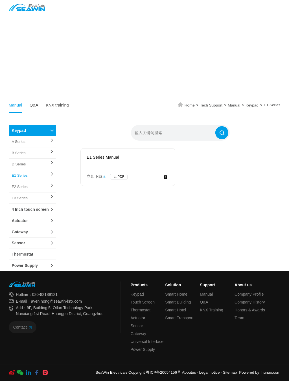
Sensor (18, 243)
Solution (131, 7)
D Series (19, 164)
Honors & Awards (250, 310)
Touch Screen (142, 302)
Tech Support (182, 7)
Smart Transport (179, 318)
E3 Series (19, 198)
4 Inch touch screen (30, 209)
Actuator (20, 220)
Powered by (249, 372)
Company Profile (249, 294)
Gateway (20, 232)
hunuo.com (270, 372)
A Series (18, 141)
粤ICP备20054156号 (163, 372)
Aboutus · (190, 372)
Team (239, 318)
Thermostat (22, 254)
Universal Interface (146, 341)
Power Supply (25, 265)
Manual (15, 105)
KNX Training (211, 310)
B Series (18, 153)
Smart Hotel (175, 310)
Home (77, 7)
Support (207, 285)
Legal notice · (211, 372)
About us (215, 7)
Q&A (34, 105)
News (154, 7)
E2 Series (19, 187)
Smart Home (176, 294)
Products (101, 7)
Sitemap (230, 372)
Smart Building (178, 302)
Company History (250, 302)
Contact (22, 327)
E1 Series (272, 105)
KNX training (57, 105)
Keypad (254, 105)
